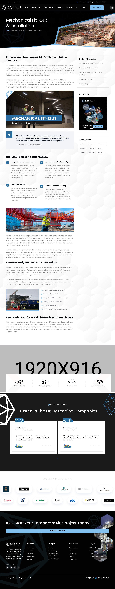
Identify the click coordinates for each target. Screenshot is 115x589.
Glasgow (82, 148)
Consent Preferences (97, 556)
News (71, 551)
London (82, 144)
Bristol (100, 152)
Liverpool (91, 148)
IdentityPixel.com (102, 578)
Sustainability (52, 551)
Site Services (31, 556)
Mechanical (30, 548)
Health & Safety (53, 559)
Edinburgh (91, 152)
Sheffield (82, 152)
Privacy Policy (94, 548)
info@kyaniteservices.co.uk (97, 2)
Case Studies (73, 548)
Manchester (102, 144)
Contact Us (73, 559)
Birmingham (91, 144)
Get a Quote (73, 554)
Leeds (99, 148)
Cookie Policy (94, 554)
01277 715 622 (81, 2)
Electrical (30, 551)
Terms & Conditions (96, 551)
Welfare (29, 559)
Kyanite (50, 548)
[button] (57, 458)
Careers (71, 556)
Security (30, 554)
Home (7, 30)
